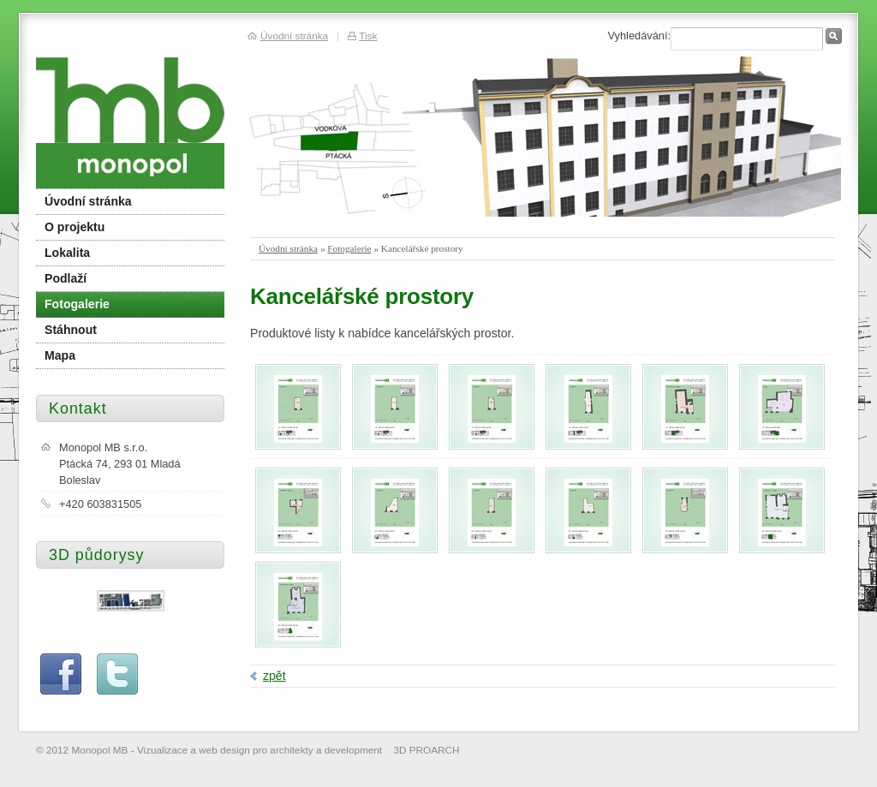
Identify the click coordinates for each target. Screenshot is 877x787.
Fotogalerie (349, 248)
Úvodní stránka (288, 248)
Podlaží (66, 278)
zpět (274, 676)
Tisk (368, 35)
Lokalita (67, 252)
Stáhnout (71, 330)
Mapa (60, 355)
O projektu (74, 227)
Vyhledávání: (639, 35)
